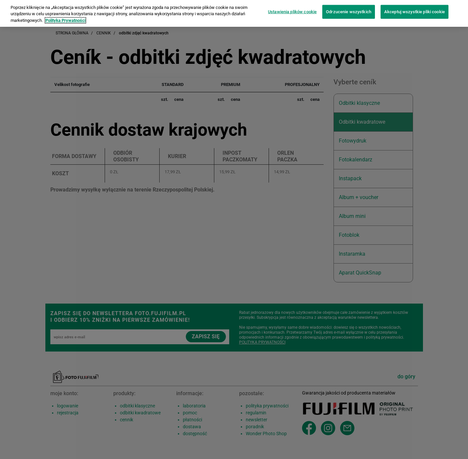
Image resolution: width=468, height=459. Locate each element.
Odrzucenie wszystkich (348, 8)
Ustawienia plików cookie (292, 8)
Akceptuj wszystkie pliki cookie (414, 8)
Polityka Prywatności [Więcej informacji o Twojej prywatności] (65, 16)
